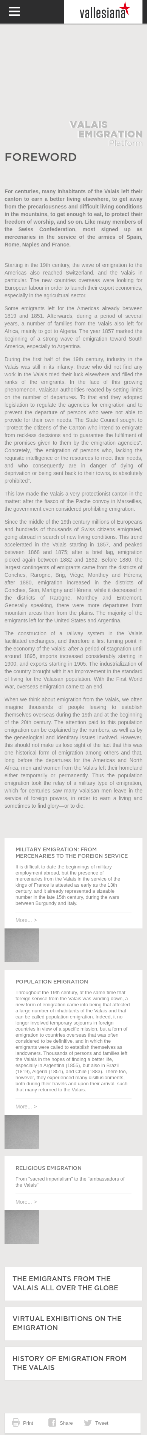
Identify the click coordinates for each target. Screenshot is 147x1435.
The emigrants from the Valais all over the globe (65, 1284)
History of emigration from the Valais (69, 1364)
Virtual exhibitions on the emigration (67, 1324)
